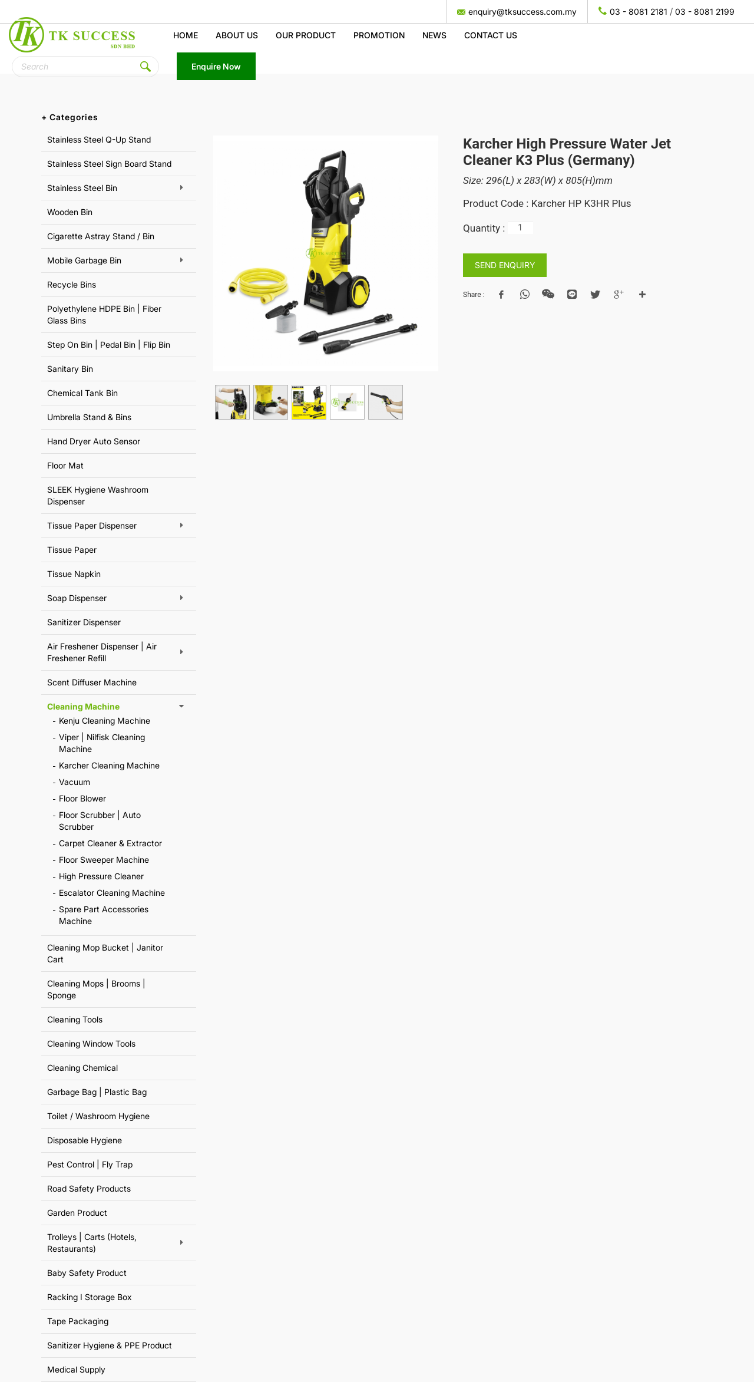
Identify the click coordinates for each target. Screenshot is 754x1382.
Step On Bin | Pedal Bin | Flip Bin (108, 344)
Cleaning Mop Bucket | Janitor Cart (105, 953)
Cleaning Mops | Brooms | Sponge (96, 989)
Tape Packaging (77, 1321)
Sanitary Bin (70, 369)
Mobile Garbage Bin (84, 260)
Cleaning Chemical (82, 1068)
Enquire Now (216, 66)
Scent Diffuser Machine (92, 682)
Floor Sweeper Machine (104, 860)
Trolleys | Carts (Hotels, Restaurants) (92, 1243)
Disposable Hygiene (84, 1140)
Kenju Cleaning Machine (104, 720)
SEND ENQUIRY (505, 265)
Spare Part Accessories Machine (103, 915)
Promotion (379, 35)
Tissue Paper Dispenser (92, 525)
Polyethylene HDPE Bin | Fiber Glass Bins (104, 314)
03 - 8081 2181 (638, 11)
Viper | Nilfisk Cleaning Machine (102, 743)
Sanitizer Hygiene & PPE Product (109, 1345)
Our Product (306, 35)
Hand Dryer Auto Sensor (93, 441)
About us (237, 35)
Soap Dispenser (77, 598)
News (434, 35)
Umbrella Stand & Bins (89, 417)
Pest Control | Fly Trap (90, 1164)
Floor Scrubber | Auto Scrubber (100, 821)
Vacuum (74, 782)
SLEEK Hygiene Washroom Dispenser (97, 495)
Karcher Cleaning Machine (109, 765)
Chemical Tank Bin (82, 393)
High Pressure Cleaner (101, 876)
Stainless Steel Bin (82, 188)
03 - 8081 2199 (705, 11)
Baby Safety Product (87, 1273)
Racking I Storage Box (89, 1297)
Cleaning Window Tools (91, 1043)
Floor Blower (82, 798)
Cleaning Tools (74, 1019)
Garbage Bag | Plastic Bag (97, 1092)
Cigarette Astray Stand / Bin (100, 236)
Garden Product (77, 1213)
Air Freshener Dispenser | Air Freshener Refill (102, 652)
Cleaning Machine (83, 706)
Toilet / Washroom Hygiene (98, 1116)
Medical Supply (76, 1369)
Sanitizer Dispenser (84, 622)
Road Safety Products (89, 1188)
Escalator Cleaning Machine (112, 893)
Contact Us (490, 35)
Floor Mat (65, 465)
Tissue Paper (72, 550)
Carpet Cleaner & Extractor (110, 843)
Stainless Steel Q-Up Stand (99, 139)
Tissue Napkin (74, 574)
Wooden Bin (69, 212)
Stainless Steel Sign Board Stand (109, 164)
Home (185, 35)
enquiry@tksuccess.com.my (522, 11)
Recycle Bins (71, 284)
